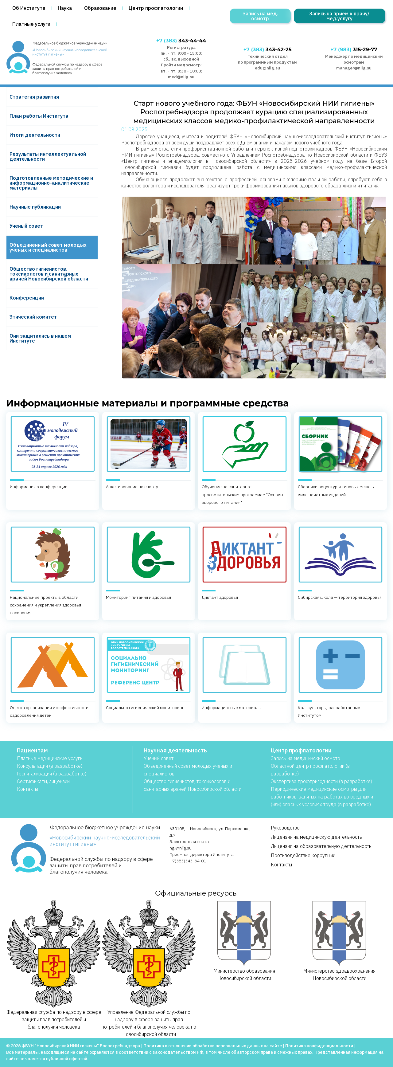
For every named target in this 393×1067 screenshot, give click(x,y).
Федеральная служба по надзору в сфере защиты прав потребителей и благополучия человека (53, 965)
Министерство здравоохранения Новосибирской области (339, 940)
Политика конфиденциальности (319, 1046)
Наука (65, 8)
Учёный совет (158, 758)
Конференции (27, 298)
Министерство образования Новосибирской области (244, 940)
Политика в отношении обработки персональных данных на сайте (212, 1046)
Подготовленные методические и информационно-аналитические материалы (51, 183)
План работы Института (39, 116)
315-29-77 (353, 49)
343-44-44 (181, 40)
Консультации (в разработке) (49, 766)
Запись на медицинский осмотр (305, 758)
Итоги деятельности (35, 135)
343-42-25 (267, 49)
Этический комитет (33, 317)
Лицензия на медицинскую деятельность (316, 837)
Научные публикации (35, 207)
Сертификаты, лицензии (43, 781)
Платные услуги (31, 24)
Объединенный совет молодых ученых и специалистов (48, 247)
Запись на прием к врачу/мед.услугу (339, 16)
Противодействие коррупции (303, 855)
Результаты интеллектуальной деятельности (48, 156)
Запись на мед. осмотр (260, 16)
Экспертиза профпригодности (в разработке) (321, 781)
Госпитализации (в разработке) (51, 774)
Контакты (27, 789)
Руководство (285, 828)
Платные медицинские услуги (50, 758)
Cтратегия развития (34, 97)
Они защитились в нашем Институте (40, 338)
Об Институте (28, 8)
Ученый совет (26, 226)
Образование (100, 8)
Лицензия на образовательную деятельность (321, 846)
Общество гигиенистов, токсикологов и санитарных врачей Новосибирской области (49, 274)
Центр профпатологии (156, 8)
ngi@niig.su (180, 848)
